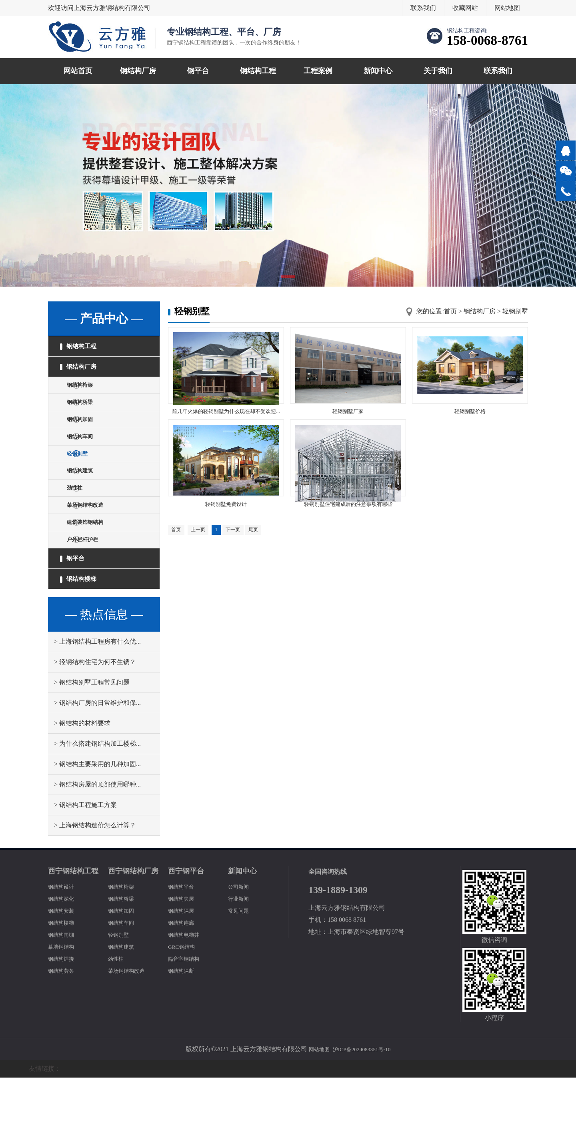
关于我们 (438, 71)
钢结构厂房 (138, 71)
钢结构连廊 (184, 970)
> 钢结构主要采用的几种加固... (97, 812)
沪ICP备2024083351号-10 (364, 1097)
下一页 (243, 555)
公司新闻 (241, 934)
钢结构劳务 (64, 1019)
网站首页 (78, 71)
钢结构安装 (64, 958)
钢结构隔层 (184, 958)
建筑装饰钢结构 (92, 557)
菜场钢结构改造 (92, 537)
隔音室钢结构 (187, 1007)
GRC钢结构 (184, 995)
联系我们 (423, 7)
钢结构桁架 (86, 394)
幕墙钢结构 (64, 995)
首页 (450, 311)
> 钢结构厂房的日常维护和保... (97, 751)
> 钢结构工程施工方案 (85, 853)
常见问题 (241, 958)
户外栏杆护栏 (89, 578)
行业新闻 (241, 946)
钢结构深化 (64, 946)
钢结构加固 (86, 435)
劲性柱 (80, 517)
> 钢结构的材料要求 (82, 771)
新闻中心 (378, 71)
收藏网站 (465, 7)
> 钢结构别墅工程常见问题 (92, 730)
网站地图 (507, 7)
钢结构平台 (184, 934)
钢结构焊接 (64, 1007)
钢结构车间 (86, 455)
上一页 (202, 555)
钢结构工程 (258, 71)
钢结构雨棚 (64, 982)
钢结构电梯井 (187, 982)
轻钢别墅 (83, 476)
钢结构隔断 (184, 1019)
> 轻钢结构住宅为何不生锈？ (95, 710)
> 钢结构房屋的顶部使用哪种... (97, 832)
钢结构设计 (64, 934)
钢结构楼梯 (83, 625)
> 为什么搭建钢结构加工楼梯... (97, 792)
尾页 (266, 555)
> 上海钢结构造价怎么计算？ (95, 873)
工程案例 (318, 71)
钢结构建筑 (86, 496)
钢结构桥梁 (86, 414)
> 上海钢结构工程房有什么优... (97, 689)
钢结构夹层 (184, 946)
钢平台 (198, 71)
